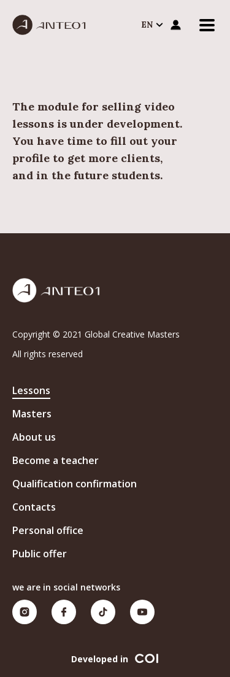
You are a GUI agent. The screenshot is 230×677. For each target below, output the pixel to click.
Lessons (31, 390)
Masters (32, 413)
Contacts (34, 507)
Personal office (47, 530)
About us (34, 437)
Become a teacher (55, 460)
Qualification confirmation (74, 483)
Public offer (39, 553)
